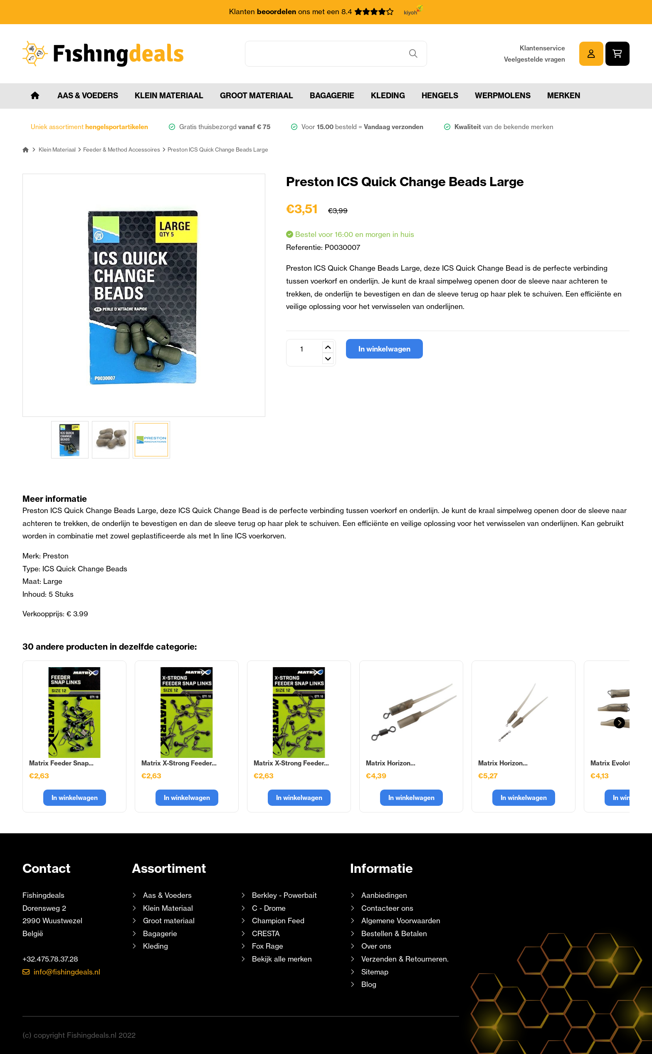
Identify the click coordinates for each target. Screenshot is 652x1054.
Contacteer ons (387, 908)
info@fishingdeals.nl (67, 971)
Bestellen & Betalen (394, 933)
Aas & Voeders (87, 95)
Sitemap (374, 971)
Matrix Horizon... (390, 763)
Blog (367, 984)
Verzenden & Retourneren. (405, 958)
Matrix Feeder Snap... (61, 763)
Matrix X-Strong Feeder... (179, 763)
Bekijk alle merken (282, 958)
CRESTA (266, 933)
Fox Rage (267, 946)
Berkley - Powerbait (284, 895)
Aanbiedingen (384, 895)
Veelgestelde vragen (534, 59)
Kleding (388, 95)
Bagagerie (332, 95)
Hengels (440, 95)
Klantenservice (542, 48)
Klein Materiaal (169, 95)
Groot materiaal (256, 95)
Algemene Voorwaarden (400, 920)
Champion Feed (278, 920)
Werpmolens (503, 95)
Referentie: (305, 247)
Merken (563, 95)
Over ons (376, 946)
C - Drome (269, 908)
